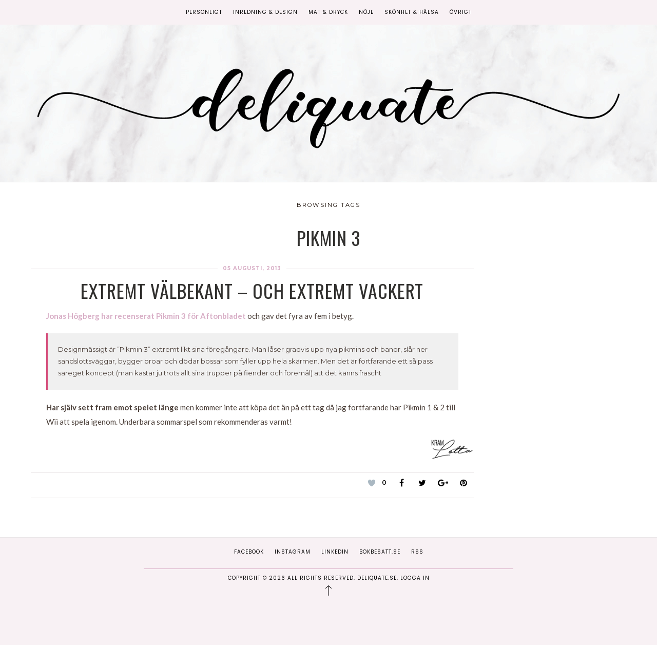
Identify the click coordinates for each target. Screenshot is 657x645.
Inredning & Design (265, 12)
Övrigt (461, 12)
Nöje (366, 12)
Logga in (415, 578)
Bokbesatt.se (379, 552)
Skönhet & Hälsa (411, 12)
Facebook (249, 552)
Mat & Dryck (328, 12)
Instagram (293, 552)
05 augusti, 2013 (252, 268)
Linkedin (335, 552)
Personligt (204, 12)
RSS (417, 552)
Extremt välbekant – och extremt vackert (252, 290)
